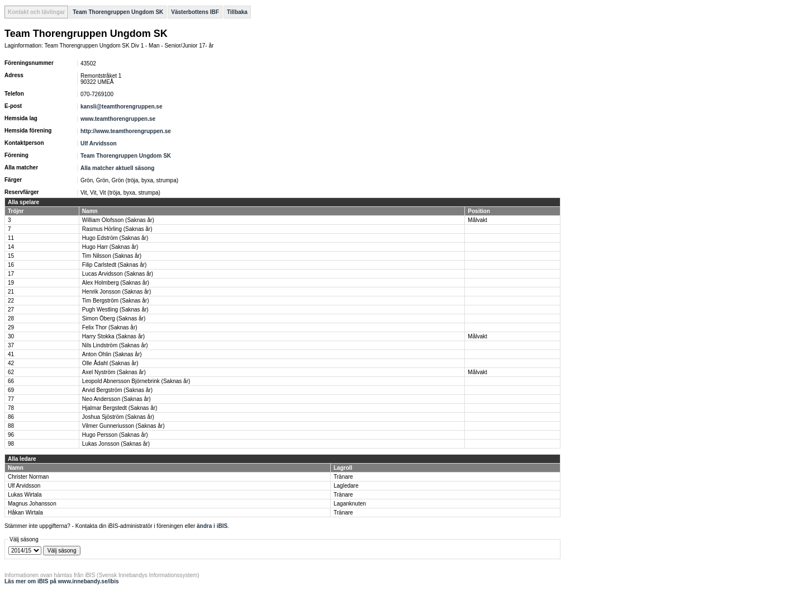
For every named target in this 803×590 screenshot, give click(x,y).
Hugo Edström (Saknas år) (115, 238)
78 (11, 408)
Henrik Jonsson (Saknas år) (116, 292)
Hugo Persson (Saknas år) (115, 435)
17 (11, 274)
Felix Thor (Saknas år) (109, 327)
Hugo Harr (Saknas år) (110, 247)
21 (11, 292)
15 (11, 256)
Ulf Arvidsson (98, 143)
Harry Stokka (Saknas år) (113, 336)
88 (11, 426)
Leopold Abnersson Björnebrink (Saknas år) (136, 381)
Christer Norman (28, 477)
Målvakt (477, 220)
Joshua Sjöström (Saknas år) (118, 417)
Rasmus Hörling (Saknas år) (117, 229)
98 (11, 444)
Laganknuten (350, 504)
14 (11, 247)
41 (11, 354)
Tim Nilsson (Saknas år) (111, 256)
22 (11, 301)
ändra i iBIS (212, 526)
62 (11, 372)
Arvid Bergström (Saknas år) (117, 390)
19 (11, 283)
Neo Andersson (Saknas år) (116, 399)
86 (11, 417)
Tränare (343, 477)
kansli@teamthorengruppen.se (121, 106)
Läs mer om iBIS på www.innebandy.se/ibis (61, 581)
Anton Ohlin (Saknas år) (112, 354)
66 (11, 381)
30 (11, 336)
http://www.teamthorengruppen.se (125, 131)
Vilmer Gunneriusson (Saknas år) (123, 426)
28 (11, 318)
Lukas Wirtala (25, 495)
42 (11, 363)
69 (11, 390)
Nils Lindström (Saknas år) (115, 345)
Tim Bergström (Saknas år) (115, 301)
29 (11, 327)
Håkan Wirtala (25, 512)
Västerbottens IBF (195, 12)
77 (11, 399)
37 (11, 345)
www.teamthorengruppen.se (117, 119)
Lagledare (346, 486)
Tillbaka (237, 12)
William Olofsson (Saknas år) (118, 220)
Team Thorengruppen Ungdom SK (118, 12)
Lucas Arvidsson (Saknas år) (117, 274)
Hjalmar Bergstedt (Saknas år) (120, 408)
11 (11, 238)
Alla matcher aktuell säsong (117, 168)
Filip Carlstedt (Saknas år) (114, 265)
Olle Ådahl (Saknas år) (110, 363)
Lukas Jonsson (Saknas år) (116, 444)
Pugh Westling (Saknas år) (115, 309)
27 (11, 309)
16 (11, 265)
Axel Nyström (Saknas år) (114, 372)
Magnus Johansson (32, 504)
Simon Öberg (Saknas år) (113, 318)
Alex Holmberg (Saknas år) (115, 283)
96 (11, 435)
